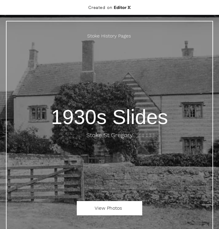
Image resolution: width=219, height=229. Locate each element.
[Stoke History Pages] (109, 36)
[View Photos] (109, 208)
